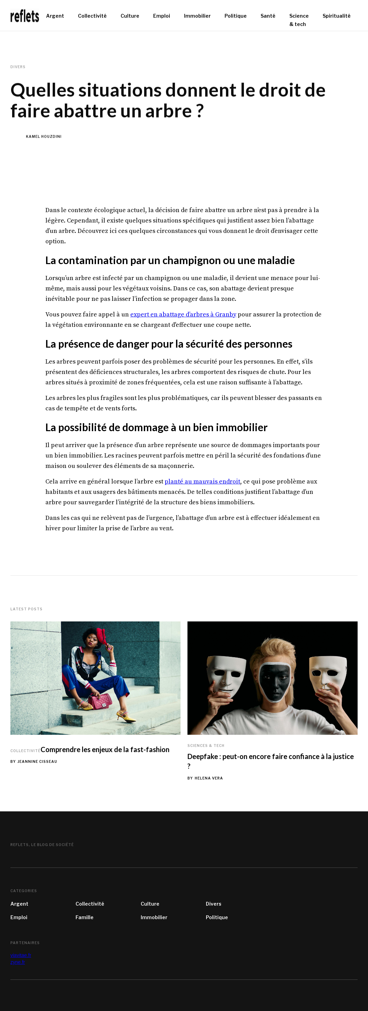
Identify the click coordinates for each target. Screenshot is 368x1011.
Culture (150, 904)
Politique (217, 917)
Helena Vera (209, 778)
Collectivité (25, 751)
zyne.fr (17, 962)
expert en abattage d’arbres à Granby (183, 315)
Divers (213, 904)
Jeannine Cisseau (37, 761)
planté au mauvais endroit (202, 482)
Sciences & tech (206, 745)
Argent (19, 904)
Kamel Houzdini (44, 136)
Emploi (18, 917)
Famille (85, 917)
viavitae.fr (20, 955)
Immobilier (154, 917)
